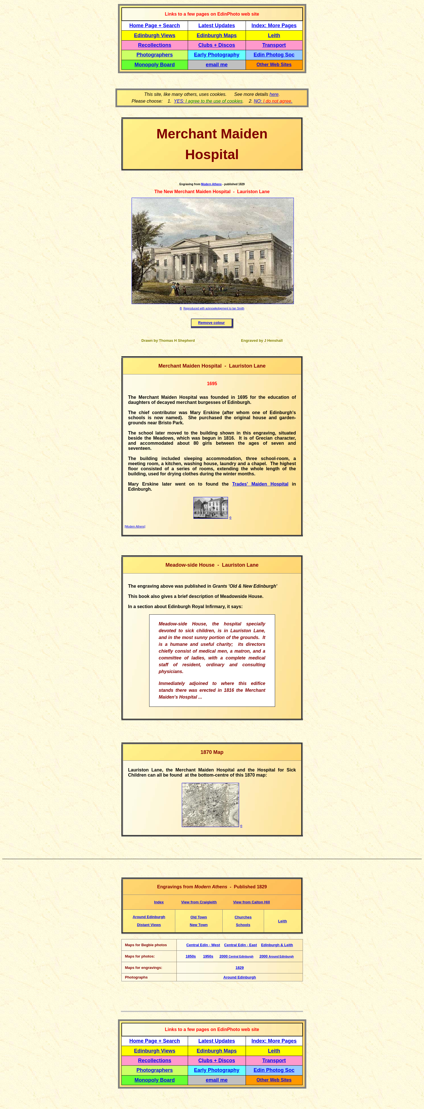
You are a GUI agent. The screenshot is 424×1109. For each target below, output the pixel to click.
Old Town (199, 917)
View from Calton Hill (251, 902)
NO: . (273, 101)
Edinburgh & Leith (277, 945)
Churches (243, 917)
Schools (243, 925)
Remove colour (211, 323)
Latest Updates (217, 25)
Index (159, 902)
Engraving (186, 184)
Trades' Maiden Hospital (260, 484)
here (274, 94)
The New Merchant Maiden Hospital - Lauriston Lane (211, 191)
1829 (240, 967)
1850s (190, 956)
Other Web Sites (274, 64)
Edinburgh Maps (217, 35)
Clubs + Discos (216, 45)
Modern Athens (211, 184)
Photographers (154, 55)
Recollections (154, 45)
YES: (208, 101)
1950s (208, 956)
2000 (224, 956)
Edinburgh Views (154, 35)
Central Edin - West (203, 945)
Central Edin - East (240, 945)
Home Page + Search (154, 25)
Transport (274, 45)
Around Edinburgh (149, 917)
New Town (199, 925)
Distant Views (149, 925)
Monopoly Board (154, 65)
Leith (282, 921)
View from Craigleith (199, 902)
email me (217, 65)
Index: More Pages (274, 25)
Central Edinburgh (241, 956)
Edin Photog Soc (274, 55)
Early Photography (216, 55)
